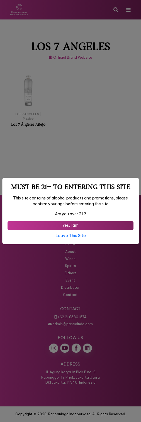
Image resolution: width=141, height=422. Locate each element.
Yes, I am (70, 225)
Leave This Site (70, 235)
